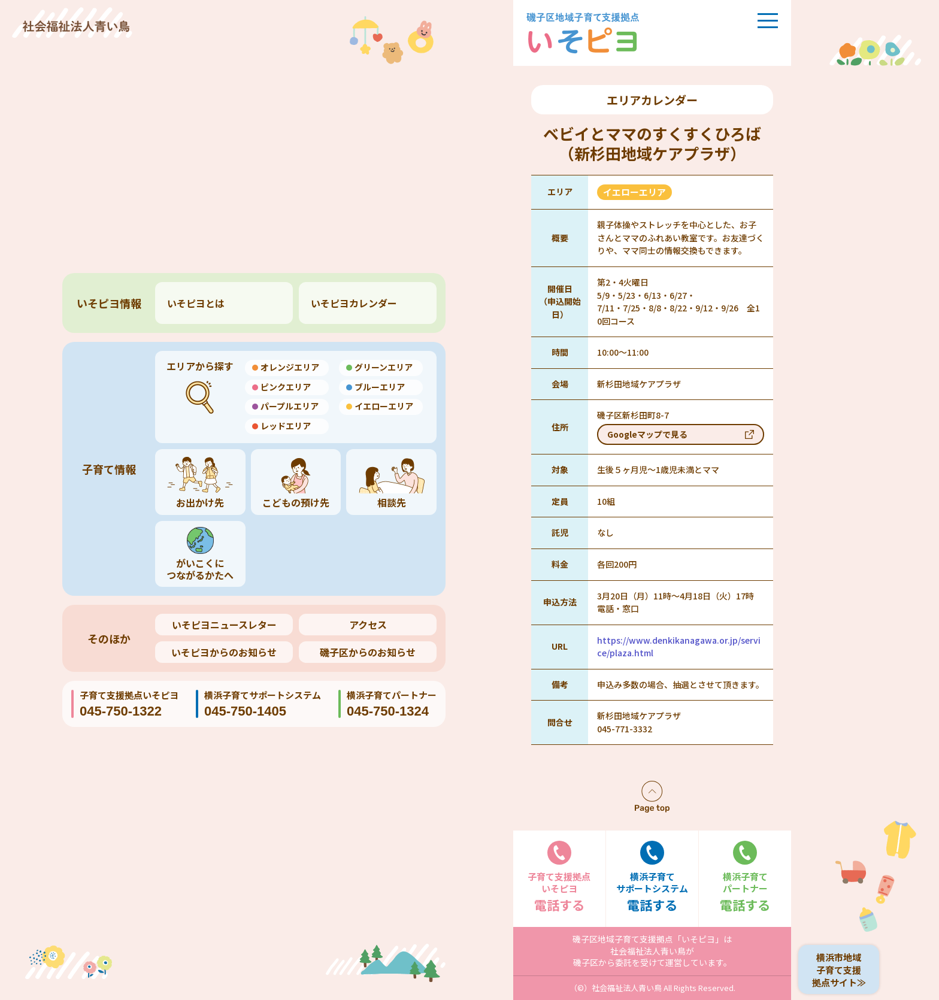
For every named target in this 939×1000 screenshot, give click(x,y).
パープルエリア (290, 406)
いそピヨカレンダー (354, 303)
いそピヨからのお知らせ (224, 652)
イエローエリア (384, 406)
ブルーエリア (380, 387)
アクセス (368, 624)
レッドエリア (286, 426)
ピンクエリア (286, 387)
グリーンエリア (384, 367)
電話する (559, 877)
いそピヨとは (196, 303)
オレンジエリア (290, 367)
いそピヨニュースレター (224, 624)
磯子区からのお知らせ (368, 652)
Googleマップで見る (647, 434)
